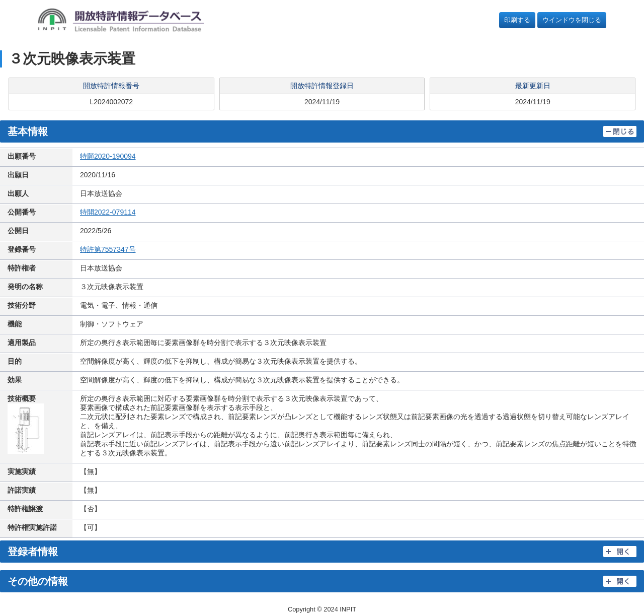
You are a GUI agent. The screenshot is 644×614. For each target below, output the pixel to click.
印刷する (517, 20)
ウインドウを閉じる (571, 20)
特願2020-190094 (108, 156)
